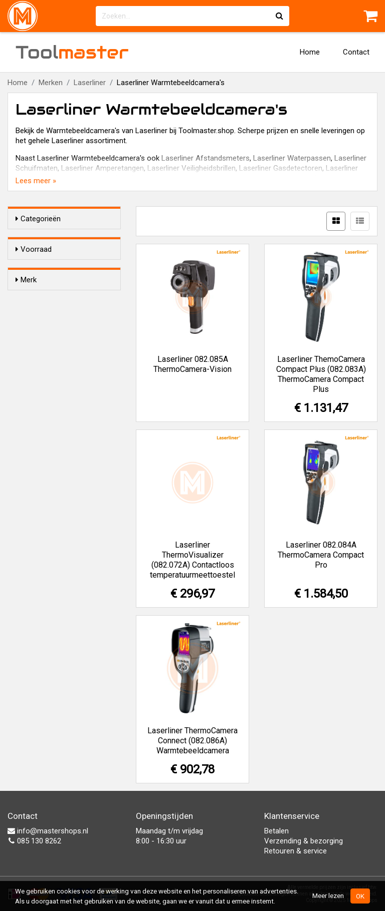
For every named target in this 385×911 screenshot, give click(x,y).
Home (310, 52)
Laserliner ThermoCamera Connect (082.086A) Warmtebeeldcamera (192, 740)
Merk (26, 308)
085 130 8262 (34, 840)
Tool (72, 52)
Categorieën (38, 219)
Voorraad (34, 249)
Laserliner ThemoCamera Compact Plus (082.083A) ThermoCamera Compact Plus (321, 374)
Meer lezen (328, 895)
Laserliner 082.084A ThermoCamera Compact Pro (321, 555)
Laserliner (90, 82)
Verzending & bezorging (303, 840)
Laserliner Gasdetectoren (280, 168)
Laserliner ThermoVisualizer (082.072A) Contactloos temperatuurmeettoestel (192, 560)
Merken (51, 82)
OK (360, 896)
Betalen (276, 830)
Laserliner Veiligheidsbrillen (191, 168)
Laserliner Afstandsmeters (205, 158)
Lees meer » (36, 180)
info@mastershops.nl (48, 830)
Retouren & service (295, 850)
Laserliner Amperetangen (102, 168)
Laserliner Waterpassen (292, 158)
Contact (356, 52)
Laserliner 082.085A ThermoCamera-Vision (192, 364)
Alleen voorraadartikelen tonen (70, 269)
